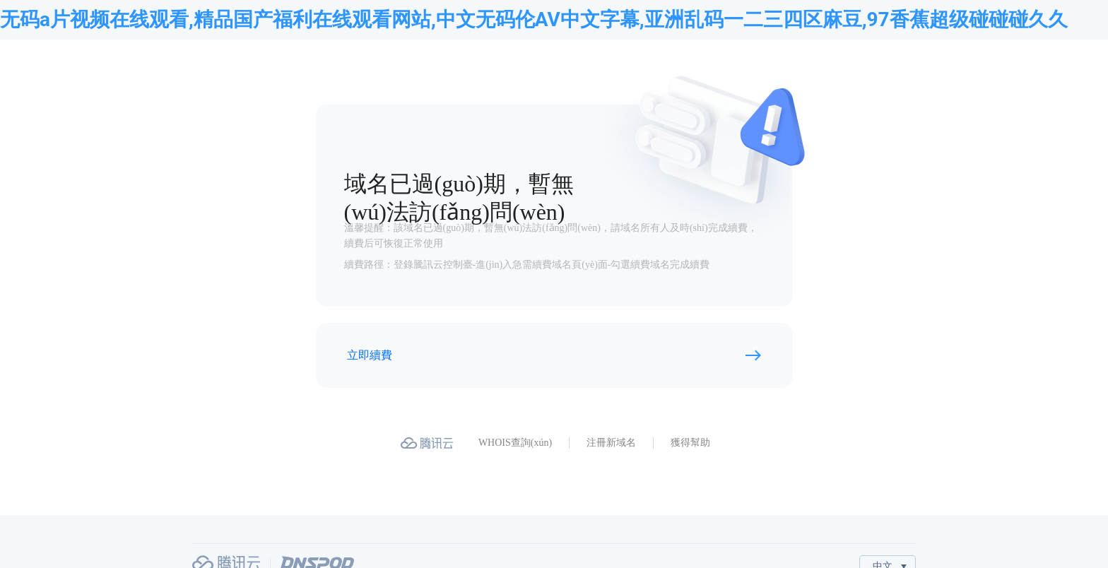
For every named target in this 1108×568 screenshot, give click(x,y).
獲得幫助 (690, 442)
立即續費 (369, 355)
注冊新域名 (611, 442)
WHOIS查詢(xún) (515, 442)
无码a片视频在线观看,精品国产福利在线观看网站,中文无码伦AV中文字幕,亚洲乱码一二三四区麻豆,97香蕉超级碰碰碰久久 (534, 19)
